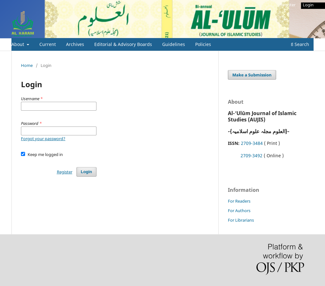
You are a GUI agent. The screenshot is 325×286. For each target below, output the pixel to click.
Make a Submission (252, 75)
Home (27, 65)
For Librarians (241, 220)
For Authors (239, 210)
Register (287, 5)
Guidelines (173, 44)
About (18, 44)
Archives (75, 44)
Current (47, 44)
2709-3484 (252, 143)
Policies (203, 44)
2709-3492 (251, 156)
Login (308, 5)
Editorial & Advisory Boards (123, 44)
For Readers (239, 201)
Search (300, 44)
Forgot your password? (43, 138)
